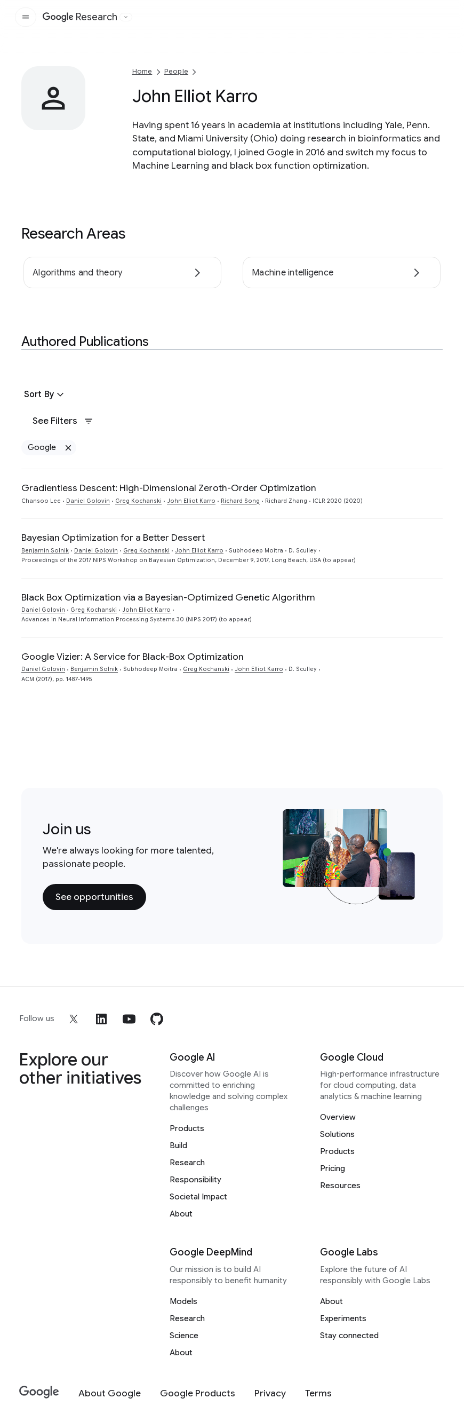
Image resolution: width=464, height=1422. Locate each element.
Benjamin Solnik (45, 550)
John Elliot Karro (191, 500)
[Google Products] (197, 1393)
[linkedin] (101, 1019)
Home (142, 71)
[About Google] (109, 1393)
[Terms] (318, 1393)
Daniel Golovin (88, 500)
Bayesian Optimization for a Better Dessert (113, 537)
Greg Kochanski (138, 500)
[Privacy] (270, 1393)
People (176, 71)
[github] (157, 1019)
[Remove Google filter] (67, 448)
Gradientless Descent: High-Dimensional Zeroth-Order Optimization (168, 488)
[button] (45, 394)
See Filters (63, 420)
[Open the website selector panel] (125, 17)
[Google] (39, 1392)
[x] (73, 1019)
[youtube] (129, 1019)
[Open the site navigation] (25, 17)
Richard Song (240, 500)
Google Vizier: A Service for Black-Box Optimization (132, 656)
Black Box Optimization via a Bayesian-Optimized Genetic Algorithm (168, 597)
